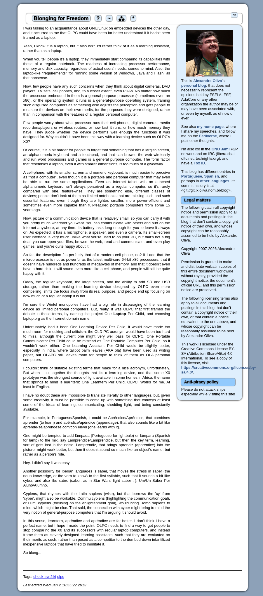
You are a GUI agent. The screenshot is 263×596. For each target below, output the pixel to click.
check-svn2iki (44, 576)
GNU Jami (220, 149)
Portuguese (191, 176)
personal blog (193, 85)
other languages (214, 181)
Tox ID (199, 163)
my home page (210, 126)
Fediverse (208, 136)
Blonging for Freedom (61, 18)
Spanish (211, 176)
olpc (60, 576)
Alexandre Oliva (207, 81)
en (234, 15)
